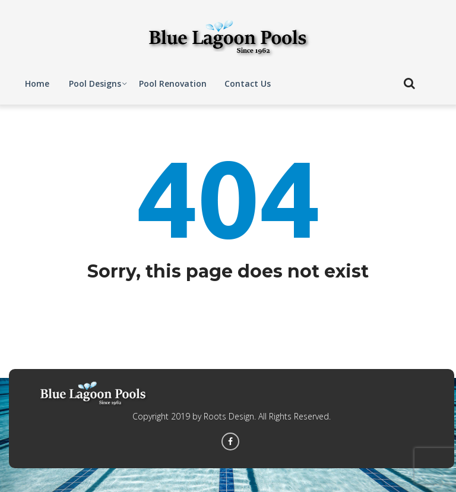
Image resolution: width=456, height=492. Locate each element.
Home (37, 83)
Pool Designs (95, 83)
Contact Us (247, 83)
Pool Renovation (173, 83)
